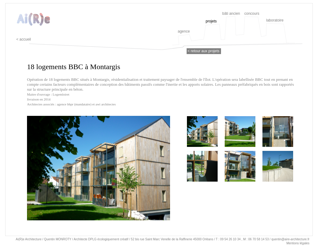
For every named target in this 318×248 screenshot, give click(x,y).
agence (184, 31)
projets (211, 21)
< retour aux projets (203, 51)
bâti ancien (231, 13)
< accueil (23, 39)
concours (251, 13)
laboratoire (275, 20)
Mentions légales (297, 243)
